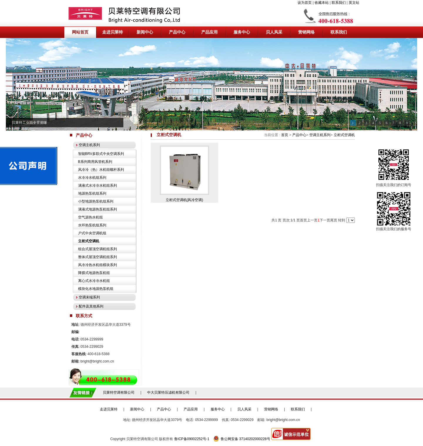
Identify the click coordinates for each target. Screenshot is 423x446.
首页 (284, 135)
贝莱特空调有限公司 (119, 392)
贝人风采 (244, 409)
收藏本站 (322, 3)
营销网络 (271, 409)
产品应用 (191, 409)
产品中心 (299, 135)
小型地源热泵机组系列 (95, 201)
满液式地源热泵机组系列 (97, 209)
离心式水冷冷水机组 (94, 281)
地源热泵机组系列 (92, 193)
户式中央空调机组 (92, 233)
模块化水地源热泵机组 (95, 289)
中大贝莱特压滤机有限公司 (168, 392)
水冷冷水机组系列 (92, 178)
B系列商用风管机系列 (95, 162)
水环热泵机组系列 (92, 225)
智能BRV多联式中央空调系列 (101, 154)
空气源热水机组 (90, 217)
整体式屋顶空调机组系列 (97, 257)
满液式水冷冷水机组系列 (97, 185)
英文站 (354, 3)
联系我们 (339, 3)
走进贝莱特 (109, 409)
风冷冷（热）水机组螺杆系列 (101, 170)
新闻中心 (137, 409)
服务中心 (218, 409)
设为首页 (305, 3)
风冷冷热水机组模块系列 (97, 265)
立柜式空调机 (344, 135)
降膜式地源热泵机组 (94, 273)
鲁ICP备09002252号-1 (191, 439)
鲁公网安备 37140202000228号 (241, 439)
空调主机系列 (319, 135)
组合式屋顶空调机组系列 (97, 249)
